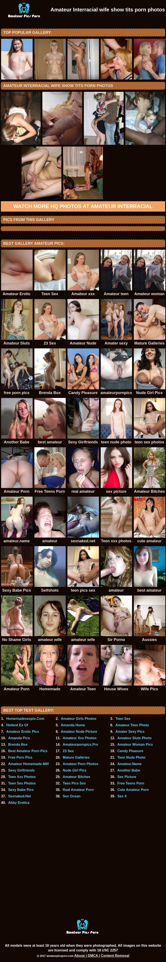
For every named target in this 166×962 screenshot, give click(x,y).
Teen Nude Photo (131, 757)
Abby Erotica (19, 803)
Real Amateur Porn (78, 790)
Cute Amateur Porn (133, 790)
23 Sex (68, 751)
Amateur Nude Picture (79, 731)
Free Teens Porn (130, 783)
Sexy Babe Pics (21, 790)
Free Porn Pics (20, 757)
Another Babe (128, 770)
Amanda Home (73, 725)
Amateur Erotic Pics (22, 731)
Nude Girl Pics (74, 770)
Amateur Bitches (76, 777)
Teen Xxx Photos (22, 777)
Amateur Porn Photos (80, 764)
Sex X (122, 796)
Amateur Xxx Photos (79, 738)
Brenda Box (18, 744)
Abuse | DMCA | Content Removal (101, 955)
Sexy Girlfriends (21, 770)
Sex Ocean (71, 796)
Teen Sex (122, 718)
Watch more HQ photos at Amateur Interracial (83, 206)
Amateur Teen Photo (132, 725)
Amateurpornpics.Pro (80, 744)
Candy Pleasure (130, 751)
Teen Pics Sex (74, 783)
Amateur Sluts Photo (134, 738)
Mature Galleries (76, 757)
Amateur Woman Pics (135, 744)
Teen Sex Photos (22, 783)
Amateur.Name (129, 764)
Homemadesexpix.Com (25, 718)
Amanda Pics (19, 738)
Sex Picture (126, 777)
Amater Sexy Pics (129, 731)
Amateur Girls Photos (78, 718)
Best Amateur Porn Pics (28, 751)
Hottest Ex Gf (17, 725)
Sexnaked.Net (19, 796)
